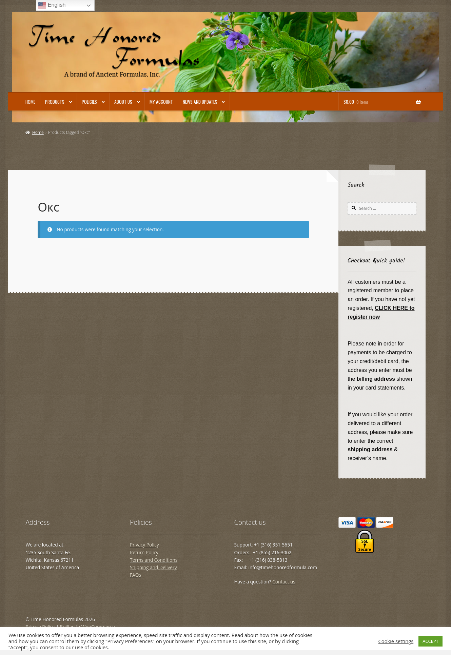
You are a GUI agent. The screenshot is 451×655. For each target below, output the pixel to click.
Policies (89, 101)
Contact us (283, 581)
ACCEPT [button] (430, 641)
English (51, 5)
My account (161, 101)
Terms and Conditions (153, 560)
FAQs (135, 575)
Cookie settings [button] (396, 641)
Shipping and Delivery (153, 567)
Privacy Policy (144, 544)
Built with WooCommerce (87, 626)
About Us (123, 101)
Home (30, 101)
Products (54, 101)
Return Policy (144, 552)
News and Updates (200, 101)
